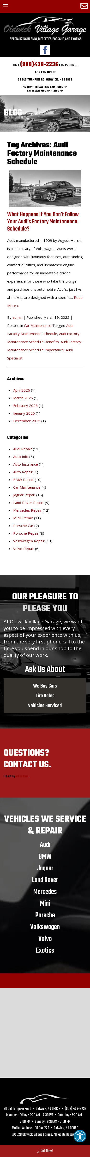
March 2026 (23, 397)
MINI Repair (23, 517)
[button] (79, 1136)
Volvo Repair (23, 548)
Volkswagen (45, 927)
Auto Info (20, 456)
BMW (45, 856)
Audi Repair (22, 448)
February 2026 (25, 405)
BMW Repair (23, 479)
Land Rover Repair (28, 502)
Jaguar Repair (24, 494)
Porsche (45, 915)
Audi (45, 845)
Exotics (45, 950)
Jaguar (45, 868)
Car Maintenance (37, 325)
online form (21, 776)
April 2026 (21, 390)
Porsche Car (23, 525)
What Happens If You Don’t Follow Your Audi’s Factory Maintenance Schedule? (43, 222)
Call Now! (45, 1151)
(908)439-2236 (39, 64)
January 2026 (24, 413)
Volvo (45, 939)
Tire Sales (45, 696)
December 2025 (26, 420)
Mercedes (45, 892)
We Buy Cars (45, 686)
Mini (45, 903)
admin (17, 317)
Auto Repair (23, 471)
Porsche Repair (26, 533)
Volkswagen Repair (29, 540)
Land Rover (45, 880)
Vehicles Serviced (45, 705)
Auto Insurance (25, 464)
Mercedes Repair (27, 510)
